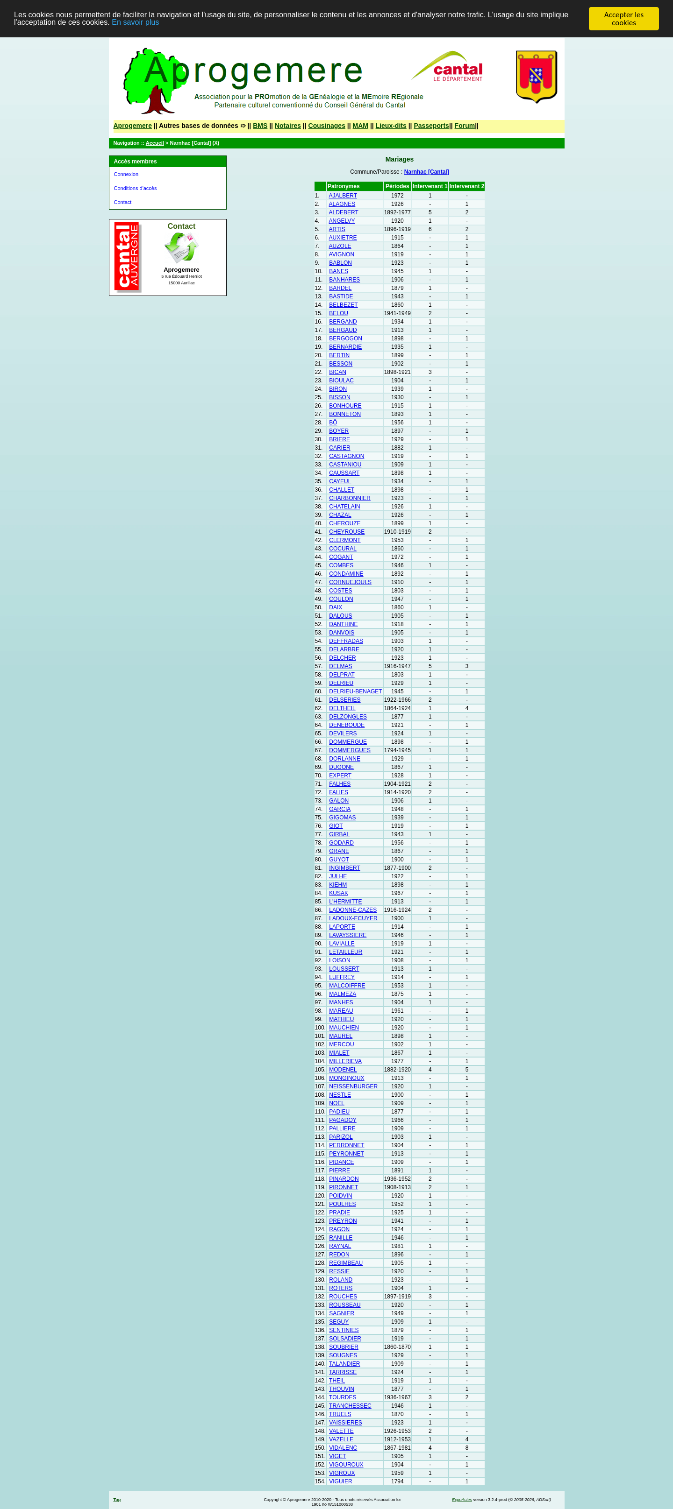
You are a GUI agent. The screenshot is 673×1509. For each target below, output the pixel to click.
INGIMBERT (344, 868)
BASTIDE (341, 296)
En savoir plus (174, 23)
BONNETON (345, 414)
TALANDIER (344, 1364)
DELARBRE (344, 649)
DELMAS (340, 666)
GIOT (336, 826)
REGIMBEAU (346, 1263)
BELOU (338, 313)
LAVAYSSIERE (347, 935)
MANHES (341, 1002)
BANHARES (344, 279)
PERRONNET (346, 1145)
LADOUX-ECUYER (353, 918)
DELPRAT (341, 674)
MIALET (339, 1053)
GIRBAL (339, 834)
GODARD (341, 842)
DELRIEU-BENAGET (355, 691)
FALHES (340, 784)
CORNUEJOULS (350, 582)
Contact (123, 202)
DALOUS (340, 616)
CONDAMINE (346, 574)
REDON (339, 1254)
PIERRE (339, 1170)
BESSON (340, 363)
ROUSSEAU (344, 1305)
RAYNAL (340, 1246)
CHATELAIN (344, 506)
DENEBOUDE (347, 725)
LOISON (339, 960)
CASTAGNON (346, 456)
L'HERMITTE (345, 901)
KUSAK (338, 893)
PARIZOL (340, 1137)
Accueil (155, 143)
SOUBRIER (343, 1347)
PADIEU (339, 1111)
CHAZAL (340, 515)
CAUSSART (344, 473)
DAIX (335, 607)
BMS (260, 125)
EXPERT (340, 775)
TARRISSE (343, 1372)
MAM (360, 125)
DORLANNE (344, 758)
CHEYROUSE (347, 532)
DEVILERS (343, 733)
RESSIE (339, 1271)
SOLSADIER (345, 1338)
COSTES (340, 590)
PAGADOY (342, 1120)
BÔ (333, 422)
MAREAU (341, 1011)
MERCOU (341, 1044)
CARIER (339, 447)
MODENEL (343, 1069)
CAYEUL (340, 481)
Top (117, 1499)
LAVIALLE (341, 943)
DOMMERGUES (350, 750)
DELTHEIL (342, 708)
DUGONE (341, 767)
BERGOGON (345, 338)
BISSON (339, 397)
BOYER (339, 431)
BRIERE (339, 439)
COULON (341, 599)
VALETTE (341, 1431)
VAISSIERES (345, 1422)
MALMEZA (342, 994)
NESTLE (340, 1095)
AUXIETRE (343, 237)
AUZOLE (340, 246)
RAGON (339, 1229)
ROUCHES (343, 1296)
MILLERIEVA (345, 1061)
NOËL (336, 1103)
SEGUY (339, 1322)
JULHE (338, 876)
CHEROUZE (344, 523)
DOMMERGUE (348, 742)
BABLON (340, 263)
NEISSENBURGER (353, 1086)
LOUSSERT (344, 969)
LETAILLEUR (345, 952)
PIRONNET (343, 1187)
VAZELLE (341, 1439)
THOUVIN (341, 1389)
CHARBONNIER (350, 498)
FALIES (338, 792)
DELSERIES (344, 700)
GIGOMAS (342, 817)
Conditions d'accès (135, 188)
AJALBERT (343, 195)
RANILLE (340, 1237)
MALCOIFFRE (347, 985)
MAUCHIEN (344, 1027)
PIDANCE (341, 1162)
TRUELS (340, 1414)
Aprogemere (133, 125)
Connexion (126, 174)
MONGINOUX (346, 1078)
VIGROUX (342, 1473)
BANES (338, 271)
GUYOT (339, 859)
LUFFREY (342, 977)
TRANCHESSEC (350, 1406)
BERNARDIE (345, 347)
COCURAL (343, 548)
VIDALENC (343, 1448)
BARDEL (340, 288)
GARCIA (340, 809)
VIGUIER (340, 1481)
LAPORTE (342, 927)
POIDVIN (340, 1195)
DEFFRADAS (346, 641)
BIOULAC (341, 380)
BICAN (337, 372)
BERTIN (339, 355)
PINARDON (343, 1179)
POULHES (342, 1204)
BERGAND (343, 321)
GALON (339, 800)
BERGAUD (343, 330)
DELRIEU (341, 683)
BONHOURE (345, 405)
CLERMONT (344, 540)
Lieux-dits (391, 125)
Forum (465, 125)
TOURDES (342, 1397)
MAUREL (340, 1036)
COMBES (341, 565)
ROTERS (340, 1288)
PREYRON (343, 1221)
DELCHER (342, 658)
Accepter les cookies (624, 19)
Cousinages (326, 125)
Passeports (431, 125)
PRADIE (339, 1212)
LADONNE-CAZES (353, 910)
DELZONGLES (348, 716)
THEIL (337, 1380)
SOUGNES (343, 1355)
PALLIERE (342, 1128)
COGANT (341, 557)
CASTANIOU (345, 464)
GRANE (339, 851)
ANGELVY (342, 221)
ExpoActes (462, 1499)
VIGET (337, 1456)
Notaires (288, 125)
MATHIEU (341, 1019)
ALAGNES (342, 204)
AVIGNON (341, 254)
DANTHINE (343, 624)
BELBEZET (343, 305)
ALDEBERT (343, 212)
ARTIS (337, 229)
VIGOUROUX (346, 1464)
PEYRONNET (346, 1153)
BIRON (338, 389)
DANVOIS (341, 632)
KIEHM (338, 884)
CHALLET (341, 490)
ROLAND (340, 1279)
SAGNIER (341, 1313)
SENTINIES (343, 1330)
